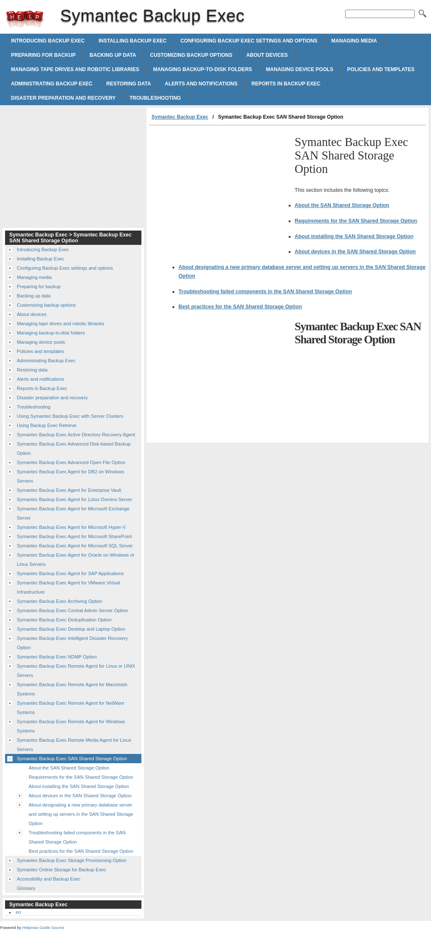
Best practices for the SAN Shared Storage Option (240, 307)
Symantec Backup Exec (24, 19)
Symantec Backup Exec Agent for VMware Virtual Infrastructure (68, 587)
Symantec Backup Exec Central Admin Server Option (72, 610)
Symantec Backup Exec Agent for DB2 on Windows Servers (70, 476)
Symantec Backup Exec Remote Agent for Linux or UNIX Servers (76, 670)
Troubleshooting (155, 98)
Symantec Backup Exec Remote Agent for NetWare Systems (70, 707)
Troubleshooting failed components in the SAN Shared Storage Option (265, 292)
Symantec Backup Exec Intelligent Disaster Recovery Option (72, 643)
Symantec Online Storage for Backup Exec (61, 869)
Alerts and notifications (201, 84)
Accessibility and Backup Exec (48, 878)
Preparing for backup (43, 55)
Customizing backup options (191, 55)
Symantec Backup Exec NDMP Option (57, 656)
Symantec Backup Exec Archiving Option (59, 601)
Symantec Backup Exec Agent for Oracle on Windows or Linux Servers (75, 559)
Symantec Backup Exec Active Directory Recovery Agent (76, 434)
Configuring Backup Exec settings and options (249, 41)
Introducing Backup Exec (48, 41)
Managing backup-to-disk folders (202, 69)
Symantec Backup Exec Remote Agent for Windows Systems (71, 726)
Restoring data (128, 84)
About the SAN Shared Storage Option (342, 205)
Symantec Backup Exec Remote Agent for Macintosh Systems (72, 689)
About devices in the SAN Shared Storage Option (355, 252)
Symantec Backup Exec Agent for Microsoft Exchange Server (73, 513)
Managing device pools (299, 69)
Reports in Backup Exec (285, 84)
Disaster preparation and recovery (63, 98)
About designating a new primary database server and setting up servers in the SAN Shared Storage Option (81, 814)
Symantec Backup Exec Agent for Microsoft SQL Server (75, 545)
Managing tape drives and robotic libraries (75, 69)
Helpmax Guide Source (43, 927)
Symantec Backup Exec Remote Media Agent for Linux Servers (74, 745)
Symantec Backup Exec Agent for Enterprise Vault (69, 490)
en (18, 912)
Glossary (26, 888)
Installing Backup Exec (132, 41)
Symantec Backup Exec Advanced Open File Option (71, 462)
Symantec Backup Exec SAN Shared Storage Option (72, 758)
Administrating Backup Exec (52, 84)
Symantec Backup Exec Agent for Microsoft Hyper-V (71, 527)
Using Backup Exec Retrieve (47, 425)
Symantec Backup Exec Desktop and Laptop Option (71, 629)
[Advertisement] (219, 189)
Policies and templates (381, 69)
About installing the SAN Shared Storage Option (354, 236)
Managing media (354, 41)
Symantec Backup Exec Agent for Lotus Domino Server (74, 499)
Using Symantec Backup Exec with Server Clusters (70, 416)
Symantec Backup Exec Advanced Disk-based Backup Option (73, 448)
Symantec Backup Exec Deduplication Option (64, 619)
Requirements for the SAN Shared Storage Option (356, 221)
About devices (267, 55)
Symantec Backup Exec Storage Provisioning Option (72, 860)
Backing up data (113, 55)
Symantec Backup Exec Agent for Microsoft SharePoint (74, 536)
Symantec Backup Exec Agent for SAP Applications (70, 573)
